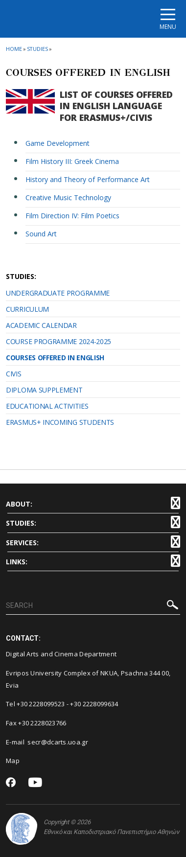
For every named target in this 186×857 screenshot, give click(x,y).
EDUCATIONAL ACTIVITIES (47, 406)
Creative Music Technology (68, 197)
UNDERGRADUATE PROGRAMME (58, 293)
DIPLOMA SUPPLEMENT (44, 389)
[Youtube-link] (35, 782)
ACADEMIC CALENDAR (41, 325)
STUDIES (37, 48)
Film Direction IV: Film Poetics (72, 215)
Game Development (57, 143)
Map (13, 760)
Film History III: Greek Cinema (72, 161)
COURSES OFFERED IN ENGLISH (55, 357)
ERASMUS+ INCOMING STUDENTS (60, 422)
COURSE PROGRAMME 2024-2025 (58, 341)
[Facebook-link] (11, 783)
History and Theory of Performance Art (87, 179)
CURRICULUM (27, 309)
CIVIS (14, 373)
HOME (14, 48)
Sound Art (41, 233)
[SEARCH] (93, 606)
